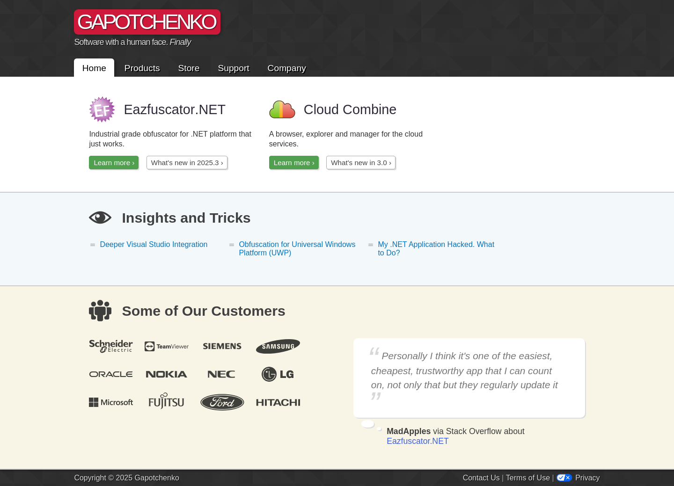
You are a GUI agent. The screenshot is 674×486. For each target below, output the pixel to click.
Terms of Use (528, 478)
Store (189, 68)
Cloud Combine (333, 109)
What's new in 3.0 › (361, 163)
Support (233, 68)
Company (287, 68)
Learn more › (114, 163)
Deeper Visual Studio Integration (153, 244)
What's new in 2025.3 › (187, 163)
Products (142, 68)
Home (94, 68)
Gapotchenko (157, 478)
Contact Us (481, 478)
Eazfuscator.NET (418, 441)
